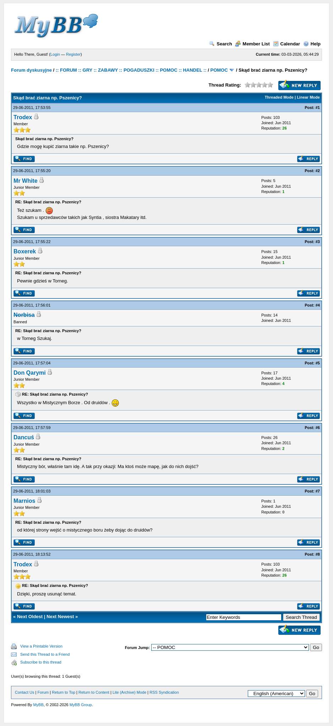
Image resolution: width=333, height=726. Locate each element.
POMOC (219, 70)
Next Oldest (30, 616)
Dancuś (23, 437)
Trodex (22, 117)
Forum (43, 692)
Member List (252, 43)
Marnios (24, 501)
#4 (318, 305)
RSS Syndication (164, 692)
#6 (318, 427)
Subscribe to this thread (40, 662)
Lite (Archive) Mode (129, 692)
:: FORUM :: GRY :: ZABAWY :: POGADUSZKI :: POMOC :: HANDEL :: (131, 70)
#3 (318, 242)
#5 (318, 363)
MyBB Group (81, 705)
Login (55, 54)
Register (73, 54)
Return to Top (63, 692)
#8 (318, 554)
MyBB (38, 705)
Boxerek (24, 251)
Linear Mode (308, 97)
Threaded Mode (279, 97)
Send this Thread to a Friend (45, 654)
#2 (318, 171)
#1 (318, 107)
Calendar (286, 43)
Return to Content (93, 692)
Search (220, 43)
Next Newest (60, 616)
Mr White (25, 181)
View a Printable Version (41, 646)
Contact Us (24, 692)
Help (312, 43)
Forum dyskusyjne (31, 70)
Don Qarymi (29, 373)
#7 (318, 491)
